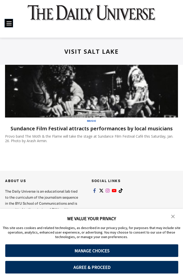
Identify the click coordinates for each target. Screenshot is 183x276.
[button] (173, 215)
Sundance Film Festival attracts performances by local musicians (92, 128)
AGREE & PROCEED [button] (91, 267)
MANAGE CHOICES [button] (91, 251)
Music (91, 120)
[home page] (91, 16)
